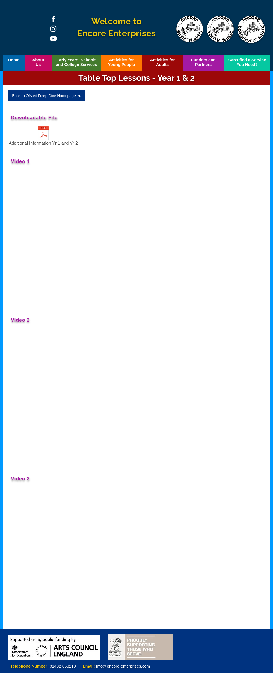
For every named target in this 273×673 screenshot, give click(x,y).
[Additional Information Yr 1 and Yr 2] (43, 137)
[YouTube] (53, 38)
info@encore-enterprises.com (123, 666)
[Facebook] (53, 19)
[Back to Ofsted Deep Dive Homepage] (46, 95)
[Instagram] (53, 29)
